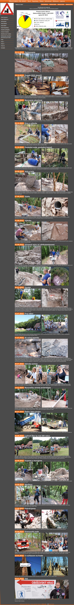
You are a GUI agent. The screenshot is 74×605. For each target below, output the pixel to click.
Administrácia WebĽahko (25, 604)
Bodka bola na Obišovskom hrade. (53, 599)
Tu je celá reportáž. (60, 576)
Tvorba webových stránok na (38, 604)
